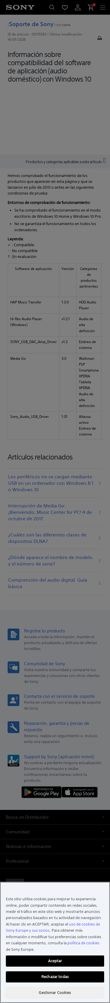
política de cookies (83, 942)
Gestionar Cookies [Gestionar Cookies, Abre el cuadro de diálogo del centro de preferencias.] (55, 992)
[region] (55, 942)
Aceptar (55, 960)
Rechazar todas (55, 976)
